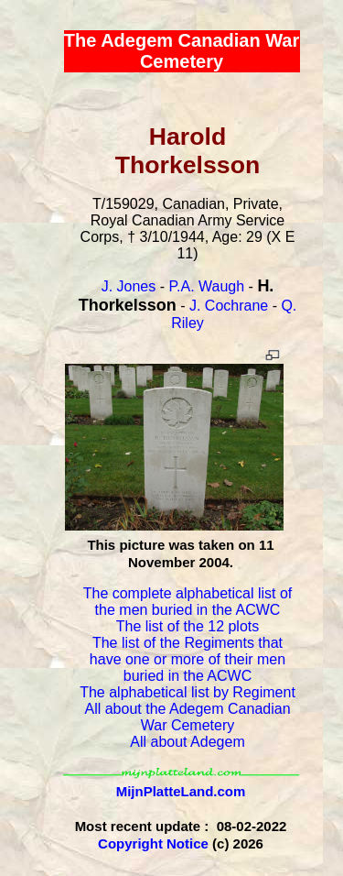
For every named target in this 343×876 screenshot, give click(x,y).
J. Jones (129, 286)
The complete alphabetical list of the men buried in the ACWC (188, 602)
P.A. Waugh (206, 286)
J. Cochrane (228, 305)
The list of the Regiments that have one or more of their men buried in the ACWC (187, 659)
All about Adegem (187, 742)
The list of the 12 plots (188, 626)
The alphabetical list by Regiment (187, 692)
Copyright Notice (153, 843)
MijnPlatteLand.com (181, 791)
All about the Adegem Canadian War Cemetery (187, 717)
